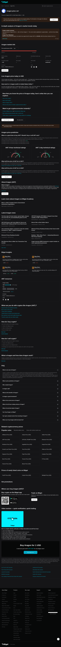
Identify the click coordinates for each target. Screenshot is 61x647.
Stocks (14, 601)
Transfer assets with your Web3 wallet (9, 317)
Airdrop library (16, 633)
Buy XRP (27, 601)
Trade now (34, 499)
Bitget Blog (4, 603)
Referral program (40, 616)
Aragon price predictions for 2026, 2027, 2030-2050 (11, 165)
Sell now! (3, 348)
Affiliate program (40, 605)
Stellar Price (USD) (46, 434)
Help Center (39, 595)
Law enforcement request (53, 595)
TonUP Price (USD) (6, 475)
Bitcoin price (27, 609)
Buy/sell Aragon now (8, 119)
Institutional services (40, 607)
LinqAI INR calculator (5, 571)
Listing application (40, 601)
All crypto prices (20, 119)
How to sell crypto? (7, 100)
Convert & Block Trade (17, 603)
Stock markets (16, 635)
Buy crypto (27, 593)
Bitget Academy (5, 601)
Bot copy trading (16, 614)
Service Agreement (51, 593)
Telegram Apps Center (17, 628)
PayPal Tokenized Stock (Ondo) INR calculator (42, 571)
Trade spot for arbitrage (6, 311)
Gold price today (16, 637)
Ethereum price (28, 612)
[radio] (5, 285)
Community (4, 597)
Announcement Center (6, 607)
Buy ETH (26, 597)
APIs (14, 618)
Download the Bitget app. (19, 111)
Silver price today (16, 639)
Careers (3, 599)
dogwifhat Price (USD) (27, 444)
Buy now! (3, 331)
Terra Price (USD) (26, 449)
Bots (14, 616)
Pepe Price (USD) (26, 454)
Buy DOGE (27, 599)
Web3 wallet (15, 622)
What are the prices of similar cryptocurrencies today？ (15, 104)
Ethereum (57, 186)
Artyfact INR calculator (37, 574)
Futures (14, 595)
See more (3, 361)
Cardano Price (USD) (46, 454)
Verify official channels (41, 597)
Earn (14, 607)
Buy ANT (6, 176)
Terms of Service (51, 607)
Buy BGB (27, 603)
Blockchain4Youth (5, 622)
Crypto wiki (27, 620)
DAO (16, 288)
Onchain (15, 599)
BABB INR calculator (5, 574)
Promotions (39, 614)
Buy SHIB (27, 605)
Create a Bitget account (8, 111)
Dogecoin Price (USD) (7, 454)
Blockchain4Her (5, 624)
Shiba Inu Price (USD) (47, 449)
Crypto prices (27, 607)
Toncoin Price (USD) (26, 459)
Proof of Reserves (5, 609)
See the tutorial (4, 333)
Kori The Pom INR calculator (6, 567)
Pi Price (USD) (45, 459)
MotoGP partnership (6, 620)
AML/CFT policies (51, 603)
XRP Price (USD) (6, 439)
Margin (14, 605)
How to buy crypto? (7, 98)
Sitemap (3, 626)
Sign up (53, 19)
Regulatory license (51, 601)
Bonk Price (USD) (6, 459)
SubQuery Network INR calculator (39, 576)
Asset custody (39, 609)
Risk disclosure (51, 609)
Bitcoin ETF (27, 618)
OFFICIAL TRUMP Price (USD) (29, 439)
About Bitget (4, 593)
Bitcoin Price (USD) (26, 463)
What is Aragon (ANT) (7, 102)
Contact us (4, 595)
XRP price (27, 622)
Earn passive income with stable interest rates (11, 315)
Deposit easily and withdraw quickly (9, 307)
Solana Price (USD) (26, 434)
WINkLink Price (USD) (7, 434)
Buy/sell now (4, 70)
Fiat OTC (15, 624)
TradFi (14, 597)
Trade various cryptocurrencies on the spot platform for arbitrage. (17, 115)
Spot (14, 593)
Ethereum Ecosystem (6, 291)
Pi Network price (28, 624)
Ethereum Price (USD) (47, 439)
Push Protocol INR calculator (7, 569)
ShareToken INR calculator (38, 569)
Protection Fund (5, 612)
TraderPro (15, 620)
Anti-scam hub (39, 599)
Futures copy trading (17, 612)
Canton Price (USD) (26, 475)
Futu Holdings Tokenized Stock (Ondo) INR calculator (11, 576)
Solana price (27, 628)
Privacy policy (50, 605)
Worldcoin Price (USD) (7, 444)
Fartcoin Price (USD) (6, 463)
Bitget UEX (4, 614)
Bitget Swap (15, 626)
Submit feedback (40, 593)
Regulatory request (51, 597)
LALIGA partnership (5, 618)
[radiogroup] (8, 285)
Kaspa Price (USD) (46, 444)
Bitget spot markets (23, 20)
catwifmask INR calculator (38, 567)
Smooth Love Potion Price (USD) (9, 449)
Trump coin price (28, 631)
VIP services (39, 603)
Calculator (27, 616)
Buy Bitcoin (27, 595)
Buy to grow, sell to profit (6, 309)
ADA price (27, 626)
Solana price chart (28, 614)
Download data (39, 612)
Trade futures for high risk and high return (10, 313)
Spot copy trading (16, 609)
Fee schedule (39, 618)
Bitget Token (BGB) (5, 605)
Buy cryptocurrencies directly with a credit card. (13, 113)
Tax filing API (39, 620)
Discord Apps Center (17, 631)
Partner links (4, 616)
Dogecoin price (28, 633)
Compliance (50, 599)
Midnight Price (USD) (46, 475)
